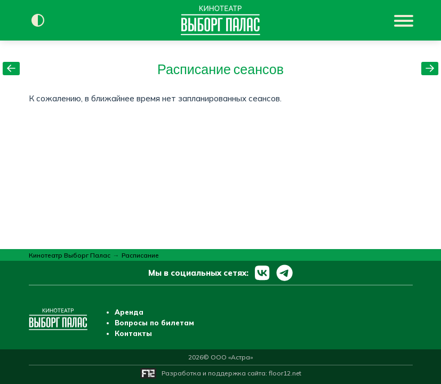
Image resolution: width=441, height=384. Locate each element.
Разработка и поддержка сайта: (231, 373)
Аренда (129, 312)
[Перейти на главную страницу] (220, 20)
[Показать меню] (405, 20)
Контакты (133, 333)
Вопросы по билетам (154, 322)
